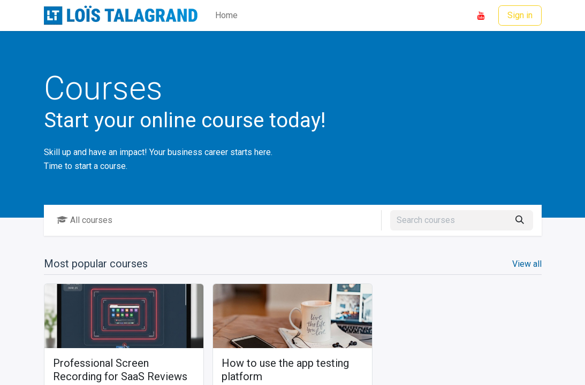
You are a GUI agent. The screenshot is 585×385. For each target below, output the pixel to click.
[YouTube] (481, 15)
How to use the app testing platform (285, 370)
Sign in (520, 15)
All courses (84, 220)
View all (527, 264)
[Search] (519, 220)
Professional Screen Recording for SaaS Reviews (120, 370)
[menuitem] (226, 15)
